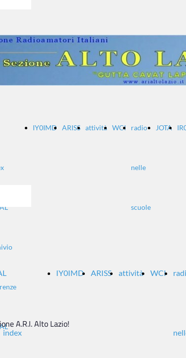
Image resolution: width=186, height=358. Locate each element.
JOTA (164, 127)
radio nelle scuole (141, 167)
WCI (119, 127)
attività (96, 127)
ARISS (71, 127)
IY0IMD (45, 127)
